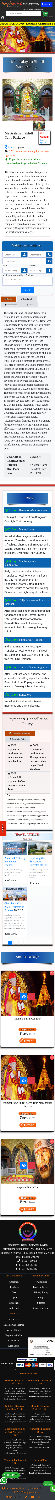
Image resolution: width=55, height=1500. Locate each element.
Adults (5, 266)
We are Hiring (14, 1330)
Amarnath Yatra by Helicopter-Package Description (15, 863)
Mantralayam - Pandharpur (20, 562)
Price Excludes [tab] (11, 305)
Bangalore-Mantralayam (26, 510)
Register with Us (13, 1335)
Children (32, 266)
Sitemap (41, 1302)
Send (27, 290)
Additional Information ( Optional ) (18, 275)
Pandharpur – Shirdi (24, 639)
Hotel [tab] (30, 305)
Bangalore (18, 694)
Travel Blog (41, 1281)
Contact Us (13, 1340)
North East (13, 1308)
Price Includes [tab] (27, 299)
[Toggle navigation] (51, 17)
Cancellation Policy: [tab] (17, 739)
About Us (14, 1319)
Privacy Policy (41, 1292)
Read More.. (11, 880)
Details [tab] (8, 299)
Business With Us (13, 1488)
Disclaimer (13, 1345)
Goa (14, 1292)
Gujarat (13, 1297)
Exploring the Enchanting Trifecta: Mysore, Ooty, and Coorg (39, 863)
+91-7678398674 (31, 4)
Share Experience (41, 1308)
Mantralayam (20, 529)
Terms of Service (41, 1287)
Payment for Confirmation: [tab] (20, 733)
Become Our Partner (14, 1324)
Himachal (14, 1302)
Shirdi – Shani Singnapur (27, 667)
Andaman (14, 1281)
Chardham (14, 1287)
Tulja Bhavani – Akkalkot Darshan (27, 602)
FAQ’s (41, 1297)
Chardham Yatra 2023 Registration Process (14, 907)
